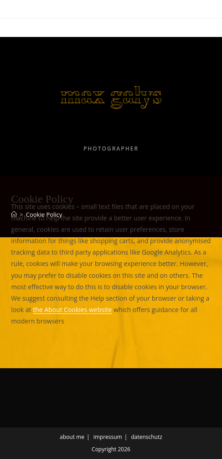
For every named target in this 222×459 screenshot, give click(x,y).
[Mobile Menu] (26, 27)
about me (72, 437)
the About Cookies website (72, 309)
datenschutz (146, 437)
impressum (107, 437)
